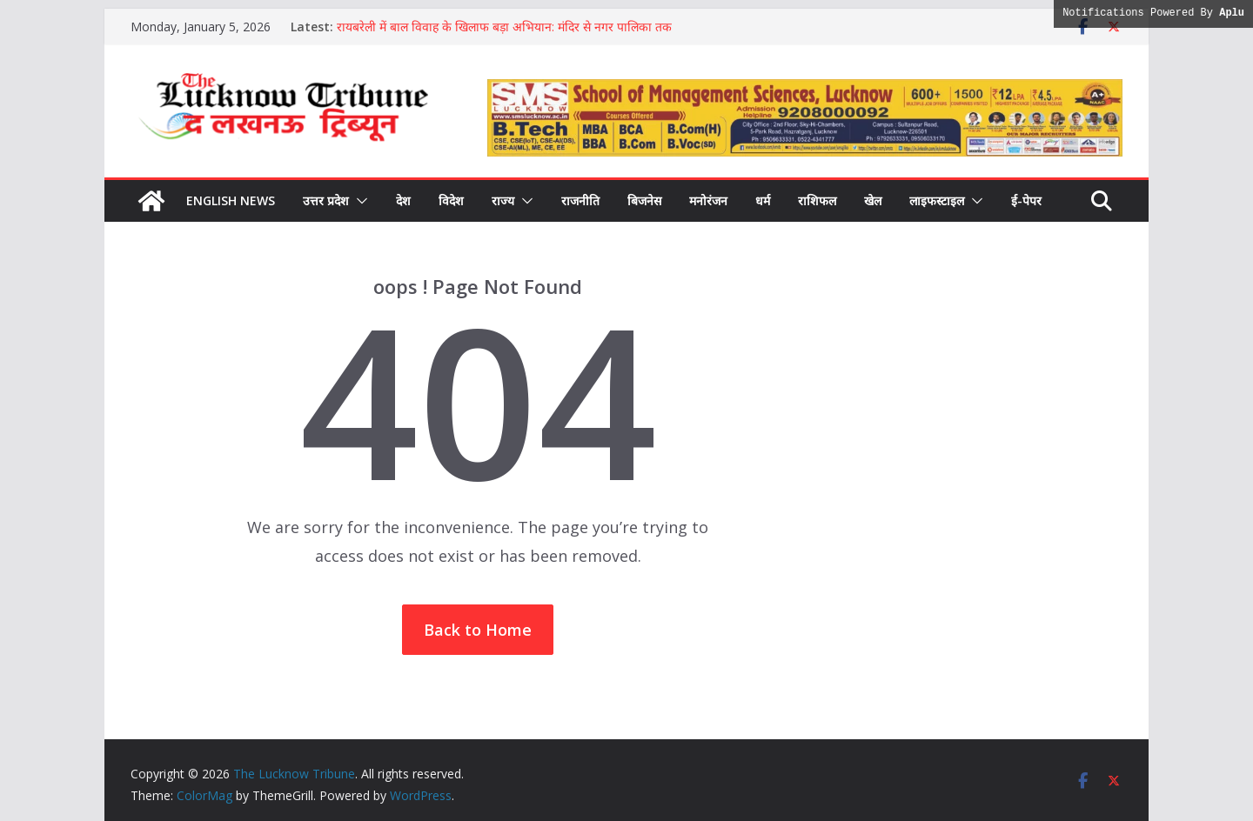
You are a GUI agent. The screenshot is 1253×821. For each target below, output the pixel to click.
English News (230, 200)
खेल (872, 200)
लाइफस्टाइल (936, 200)
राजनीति (580, 200)
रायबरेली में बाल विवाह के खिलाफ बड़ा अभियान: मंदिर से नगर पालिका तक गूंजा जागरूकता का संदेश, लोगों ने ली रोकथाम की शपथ (504, 35)
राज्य (503, 200)
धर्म (762, 200)
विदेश (451, 200)
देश (403, 200)
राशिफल (817, 200)
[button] (358, 201)
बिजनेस (644, 200)
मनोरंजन (708, 200)
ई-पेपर (1026, 200)
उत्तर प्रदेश (326, 200)
